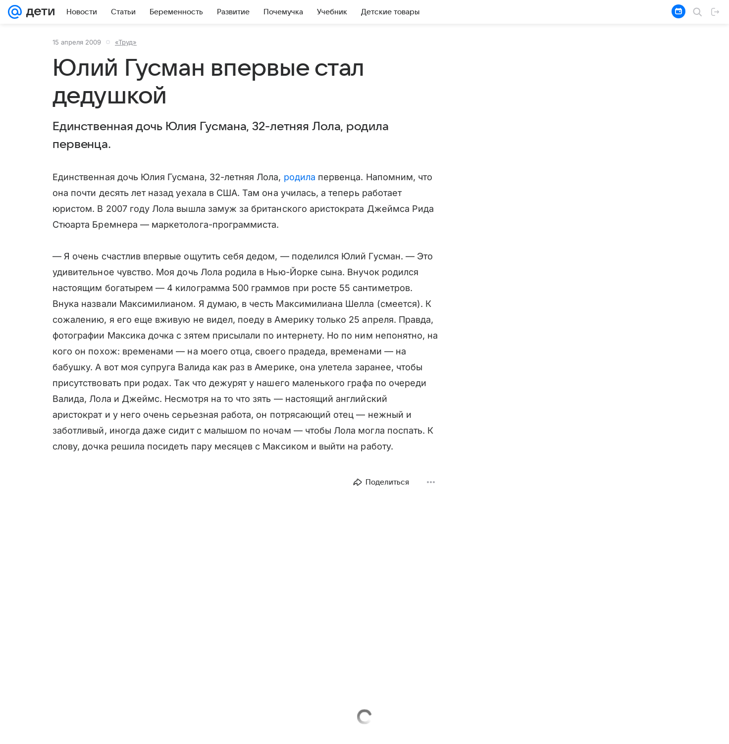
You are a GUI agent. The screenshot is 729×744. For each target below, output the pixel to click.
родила (299, 177)
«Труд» (126, 42)
